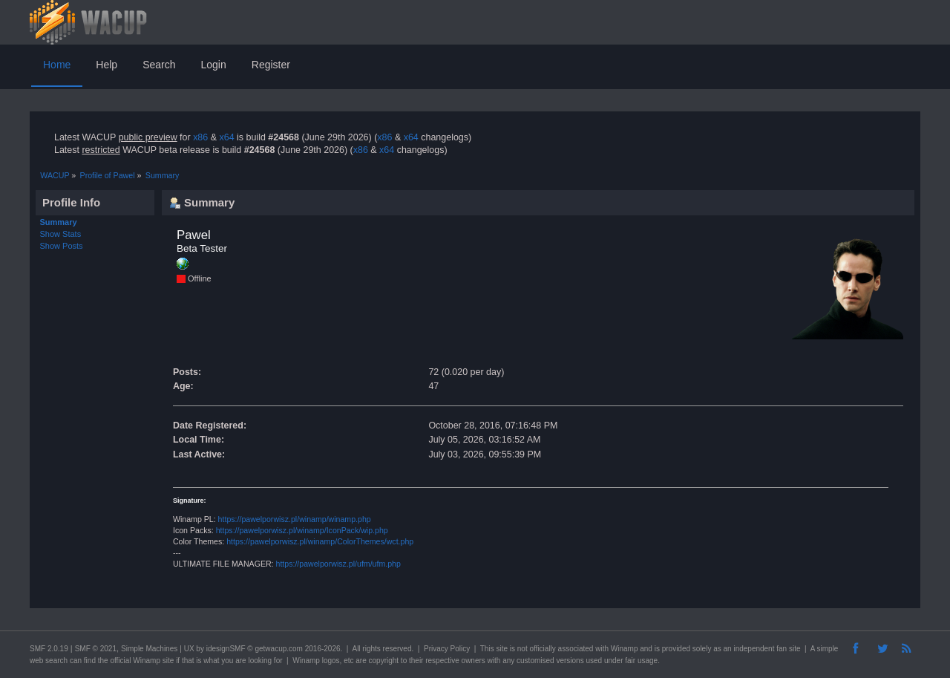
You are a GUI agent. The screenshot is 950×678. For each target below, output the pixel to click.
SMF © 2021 (96, 649)
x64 (226, 137)
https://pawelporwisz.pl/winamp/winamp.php (294, 519)
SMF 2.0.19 (49, 649)
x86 (200, 137)
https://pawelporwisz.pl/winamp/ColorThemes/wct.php (319, 541)
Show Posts (61, 245)
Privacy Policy (447, 649)
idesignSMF (226, 649)
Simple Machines (149, 649)
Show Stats (61, 233)
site (502, 649)
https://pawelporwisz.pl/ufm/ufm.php (338, 563)
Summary (58, 222)
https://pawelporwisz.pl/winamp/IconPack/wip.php (302, 530)
